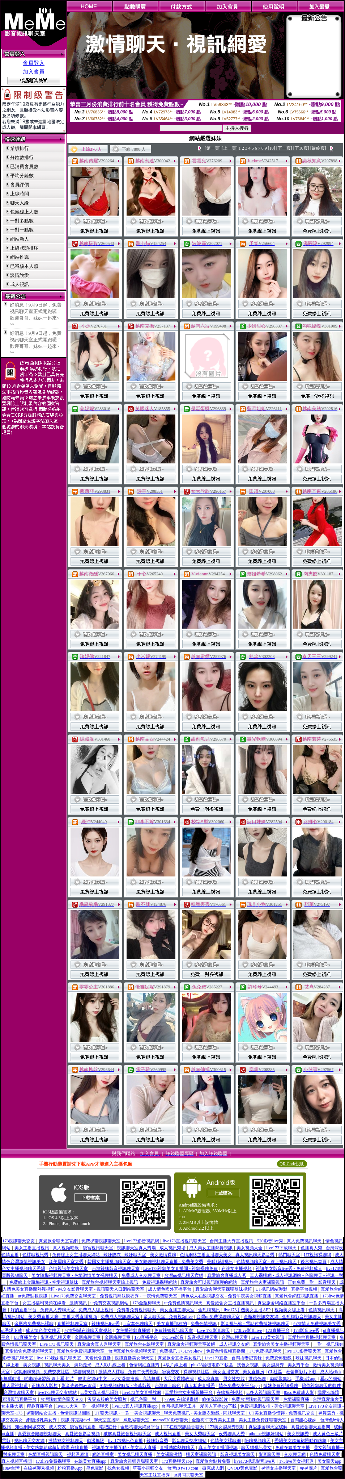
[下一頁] (284, 148)
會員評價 (19, 184)
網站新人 (19, 239)
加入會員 (33, 72)
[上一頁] (230, 148)
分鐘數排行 (22, 157)
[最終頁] (318, 148)
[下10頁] (301, 148)
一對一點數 (22, 230)
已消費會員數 (24, 166)
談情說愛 (19, 275)
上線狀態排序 (24, 248)
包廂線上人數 (24, 211)
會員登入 (33, 63)
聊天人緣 (19, 202)
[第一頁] (213, 148)
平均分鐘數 (22, 175)
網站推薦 (19, 257)
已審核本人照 (24, 266)
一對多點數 (22, 221)
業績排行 (19, 148)
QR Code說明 (292, 1163)
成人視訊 (19, 284)
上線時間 (19, 193)
